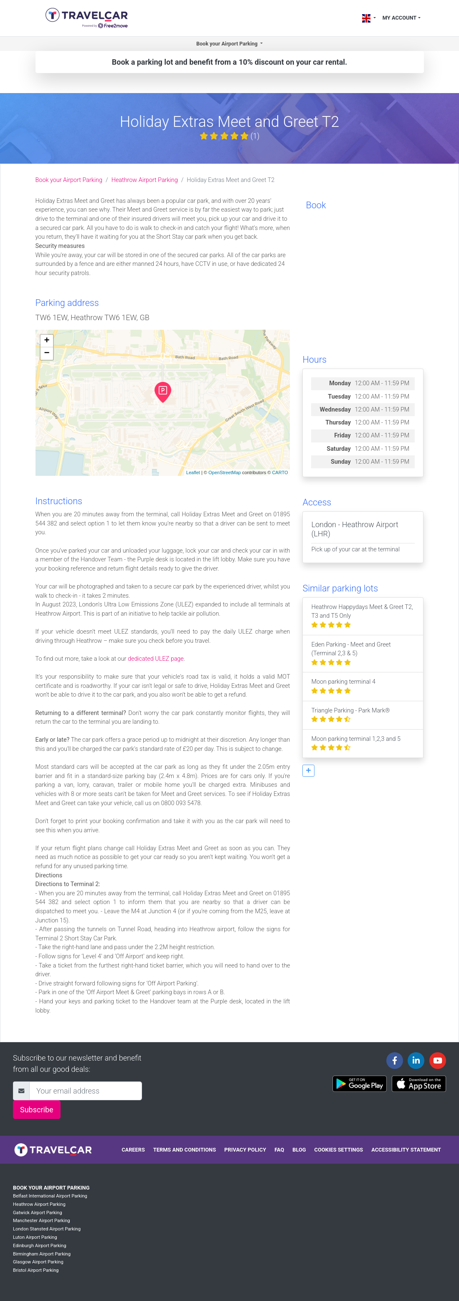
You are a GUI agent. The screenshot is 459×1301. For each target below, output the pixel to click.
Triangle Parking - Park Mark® (350, 715)
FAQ (279, 1150)
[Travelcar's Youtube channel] (437, 1060)
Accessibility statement (406, 1150)
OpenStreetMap (224, 472)
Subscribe (36, 1109)
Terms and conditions (184, 1150)
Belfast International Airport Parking (50, 1196)
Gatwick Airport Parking (37, 1212)
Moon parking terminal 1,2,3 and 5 (356, 743)
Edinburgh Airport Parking (39, 1245)
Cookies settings (338, 1150)
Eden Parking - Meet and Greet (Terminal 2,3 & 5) (351, 653)
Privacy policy (245, 1150)
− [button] (46, 353)
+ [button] (46, 341)
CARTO (280, 472)
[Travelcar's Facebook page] (394, 1060)
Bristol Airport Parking (35, 1270)
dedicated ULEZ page (156, 658)
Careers (133, 1150)
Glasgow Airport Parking (38, 1262)
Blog (299, 1150)
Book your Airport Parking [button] (227, 43)
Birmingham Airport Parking (42, 1254)
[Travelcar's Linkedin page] (416, 1060)
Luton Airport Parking (35, 1237)
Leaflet (193, 472)
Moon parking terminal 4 (343, 686)
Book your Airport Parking (69, 180)
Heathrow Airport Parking (145, 180)
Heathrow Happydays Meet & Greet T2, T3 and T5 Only (362, 616)
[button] (308, 771)
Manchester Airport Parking (41, 1220)
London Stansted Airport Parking (47, 1229)
